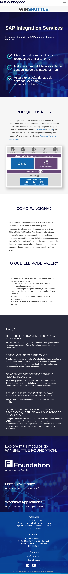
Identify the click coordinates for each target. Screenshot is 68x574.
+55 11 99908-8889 (35, 538)
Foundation (40, 130)
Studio (50, 130)
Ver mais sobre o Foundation (19, 470)
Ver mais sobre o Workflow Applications (24, 507)
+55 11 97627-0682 (35, 521)
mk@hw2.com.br (34, 556)
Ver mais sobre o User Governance (22, 488)
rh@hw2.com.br (34, 560)
